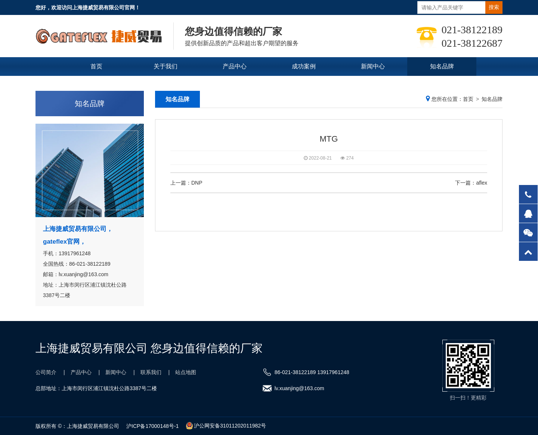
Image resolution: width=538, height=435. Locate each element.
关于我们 (165, 66)
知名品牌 (442, 66)
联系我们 (269, 85)
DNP (196, 183)
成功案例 (304, 66)
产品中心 (235, 66)
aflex (481, 183)
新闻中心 (373, 66)
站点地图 (185, 372)
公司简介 (45, 372)
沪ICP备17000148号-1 (152, 426)
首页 (96, 66)
